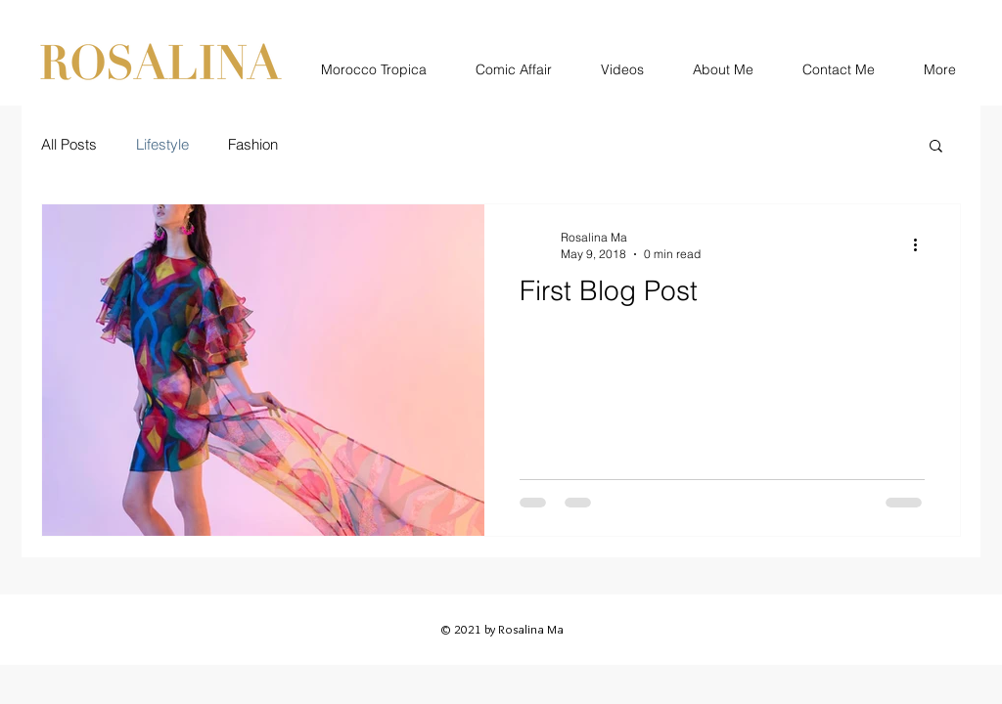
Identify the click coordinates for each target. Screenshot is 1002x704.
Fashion (253, 145)
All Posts (69, 145)
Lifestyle (162, 145)
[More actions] (922, 244)
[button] (936, 147)
